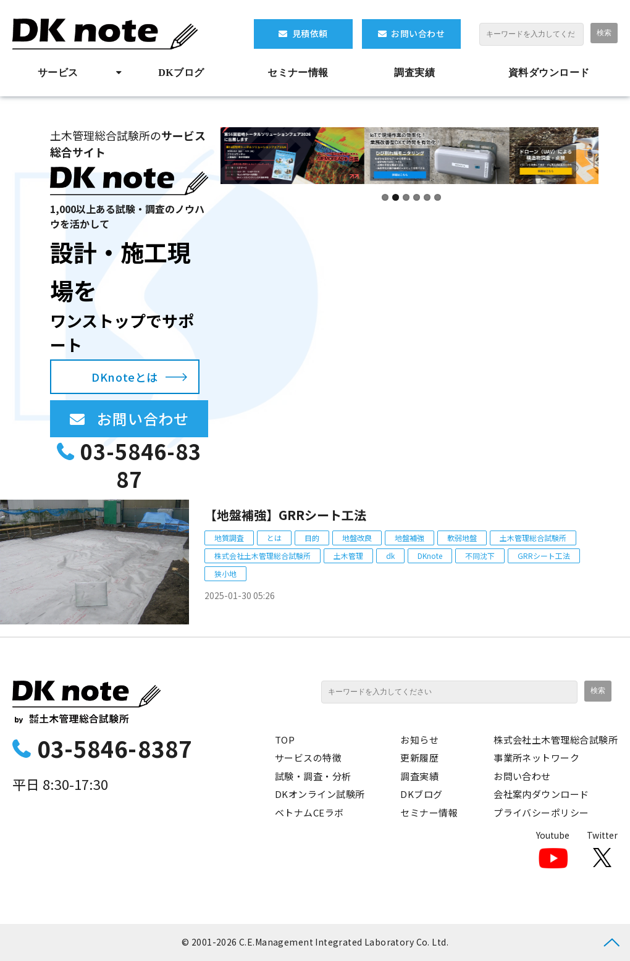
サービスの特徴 (308, 757)
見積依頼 (310, 33)
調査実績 (414, 72)
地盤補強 (409, 537)
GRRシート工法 (544, 555)
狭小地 (225, 573)
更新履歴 (419, 757)
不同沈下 (480, 555)
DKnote (430, 555)
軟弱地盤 (462, 537)
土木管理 (348, 555)
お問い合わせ (418, 33)
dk (390, 555)
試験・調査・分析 (313, 776)
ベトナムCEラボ (309, 812)
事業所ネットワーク (536, 757)
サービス (58, 72)
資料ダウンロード (549, 72)
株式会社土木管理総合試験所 (262, 555)
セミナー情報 (298, 72)
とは (274, 537)
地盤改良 (357, 537)
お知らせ (419, 739)
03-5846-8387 (140, 465)
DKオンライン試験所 (320, 793)
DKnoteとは (124, 377)
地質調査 (229, 537)
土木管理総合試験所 (533, 537)
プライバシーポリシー (541, 812)
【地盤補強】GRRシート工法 (285, 515)
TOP (285, 739)
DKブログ (181, 72)
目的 (311, 537)
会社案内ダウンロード (541, 793)
